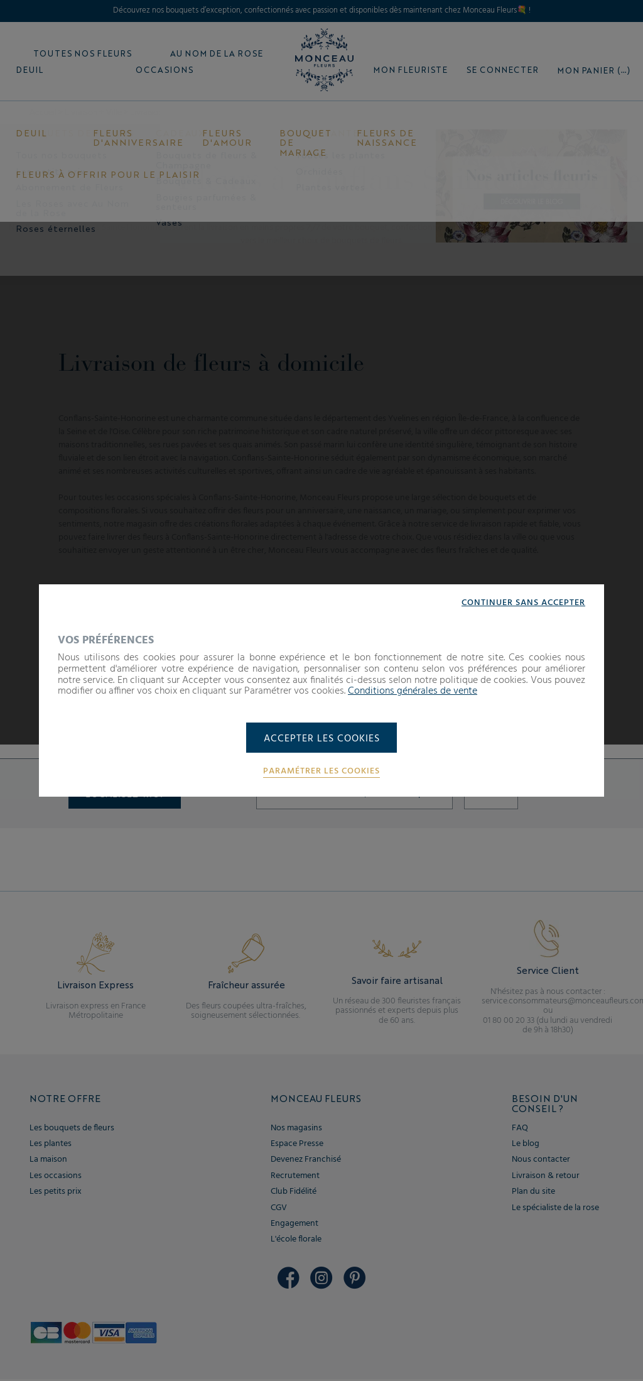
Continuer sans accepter (523, 602)
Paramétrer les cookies (321, 772)
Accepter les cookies (322, 739)
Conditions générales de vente (412, 690)
